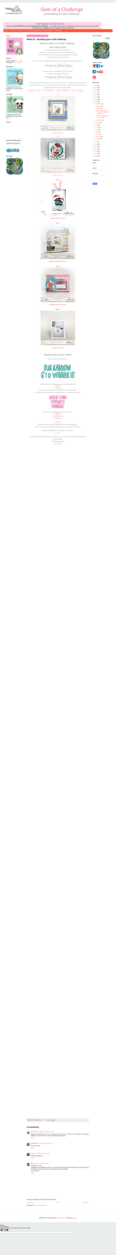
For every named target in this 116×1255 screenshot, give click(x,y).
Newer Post (30, 1202)
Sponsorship (58, 30)
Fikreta (33, 1153)
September (99, 120)
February (98, 136)
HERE (48, 390)
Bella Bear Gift (59, 133)
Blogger (75, 1218)
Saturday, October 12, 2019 (46, 1131)
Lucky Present (59, 175)
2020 (96, 99)
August (98, 122)
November (99, 106)
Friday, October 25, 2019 (42, 1163)
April (97, 132)
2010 (96, 156)
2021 (96, 97)
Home (6, 30)
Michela (58, 179)
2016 (96, 142)
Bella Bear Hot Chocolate (59, 304)
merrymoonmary (61, 1218)
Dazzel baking (59, 347)
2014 (96, 146)
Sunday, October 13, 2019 (45, 1143)
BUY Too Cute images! (16, 30)
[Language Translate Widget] (14, 61)
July (97, 125)
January (98, 139)
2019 (96, 101)
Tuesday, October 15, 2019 (42, 1153)
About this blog (48, 30)
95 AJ (57, 415)
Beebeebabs (34, 1143)
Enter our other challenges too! (33, 30)
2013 (96, 149)
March (98, 134)
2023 (96, 92)
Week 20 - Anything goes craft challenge (102, 116)
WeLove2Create (58, 444)
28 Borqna (57, 385)
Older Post (85, 1202)
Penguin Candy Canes (59, 218)
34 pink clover (57, 413)
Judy (58, 136)
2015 (96, 144)
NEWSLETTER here (79, 85)
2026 (96, 85)
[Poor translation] (6, 1230)
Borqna (33, 1163)
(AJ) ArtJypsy (35, 1131)
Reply (32, 1138)
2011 (96, 153)
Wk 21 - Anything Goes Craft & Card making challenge (102, 112)
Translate (17, 62)
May (97, 129)
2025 (96, 87)
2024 (96, 90)
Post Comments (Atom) (40, 1205)
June (97, 127)
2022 (96, 94)
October (98, 108)
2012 (96, 151)
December (99, 103)
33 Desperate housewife (58, 416)
